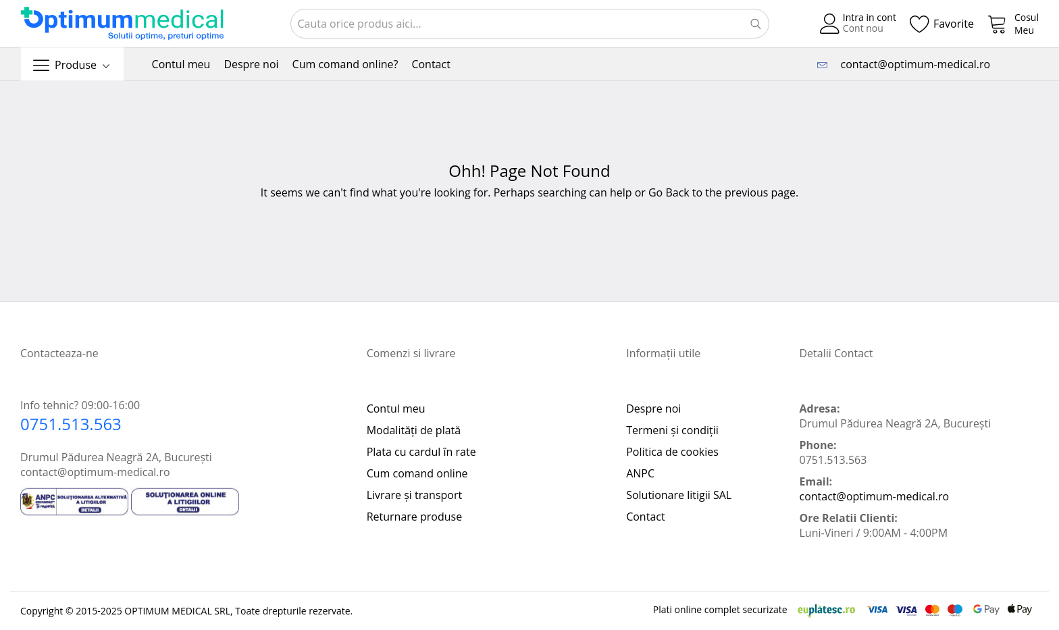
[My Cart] (1013, 23)
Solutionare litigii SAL (678, 495)
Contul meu (396, 408)
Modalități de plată (414, 430)
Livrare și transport (415, 495)
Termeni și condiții (672, 430)
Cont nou (863, 28)
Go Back (669, 192)
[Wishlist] (942, 23)
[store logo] (122, 24)
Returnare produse (414, 516)
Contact (645, 516)
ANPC (640, 473)
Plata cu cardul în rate (421, 451)
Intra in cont (869, 17)
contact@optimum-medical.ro (912, 64)
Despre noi (653, 408)
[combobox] (529, 23)
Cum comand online (417, 473)
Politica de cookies (672, 451)
